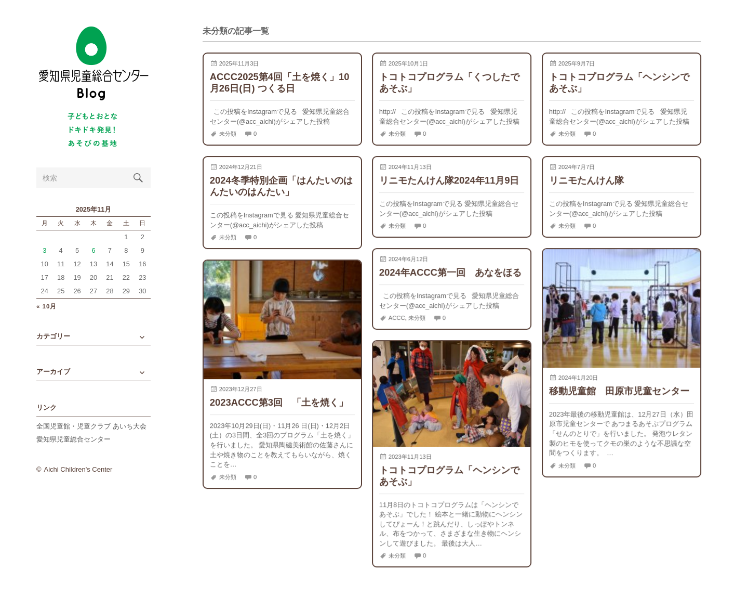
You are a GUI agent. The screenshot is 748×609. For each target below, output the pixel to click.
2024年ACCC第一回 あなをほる (450, 272)
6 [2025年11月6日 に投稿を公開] (93, 250)
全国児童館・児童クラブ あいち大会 (91, 426)
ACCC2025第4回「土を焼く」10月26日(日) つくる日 (280, 82)
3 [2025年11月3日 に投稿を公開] (44, 250)
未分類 (227, 134)
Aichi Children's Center (78, 469)
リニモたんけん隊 (586, 180)
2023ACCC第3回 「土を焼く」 (279, 402)
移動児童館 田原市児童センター (619, 390)
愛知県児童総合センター (73, 439)
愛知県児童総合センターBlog (93, 63)
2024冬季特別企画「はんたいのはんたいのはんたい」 (281, 186)
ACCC (397, 318)
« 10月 (46, 306)
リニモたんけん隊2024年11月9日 (449, 180)
